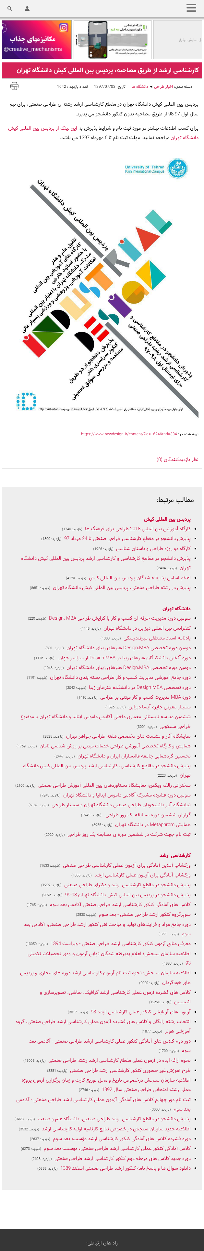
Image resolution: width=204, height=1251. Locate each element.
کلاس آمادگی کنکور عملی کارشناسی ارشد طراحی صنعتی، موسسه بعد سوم (117, 1149)
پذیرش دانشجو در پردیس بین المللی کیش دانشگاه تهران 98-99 (128, 895)
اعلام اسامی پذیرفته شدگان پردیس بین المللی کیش (140, 578)
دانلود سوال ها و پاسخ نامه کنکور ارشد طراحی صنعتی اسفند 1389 (125, 1169)
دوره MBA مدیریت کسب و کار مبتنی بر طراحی (145, 697)
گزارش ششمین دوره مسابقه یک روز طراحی (147, 815)
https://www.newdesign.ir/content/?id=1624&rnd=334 (129, 434)
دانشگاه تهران (176, 609)
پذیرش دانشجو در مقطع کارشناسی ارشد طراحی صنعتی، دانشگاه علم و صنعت (114, 1119)
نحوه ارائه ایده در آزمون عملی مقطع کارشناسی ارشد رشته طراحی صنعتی (119, 1061)
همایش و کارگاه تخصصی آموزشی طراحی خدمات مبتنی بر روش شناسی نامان (115, 746)
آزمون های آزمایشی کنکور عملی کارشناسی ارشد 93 (141, 1012)
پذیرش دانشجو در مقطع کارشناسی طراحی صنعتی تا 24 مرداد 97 (127, 539)
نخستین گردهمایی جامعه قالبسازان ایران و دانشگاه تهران (134, 756)
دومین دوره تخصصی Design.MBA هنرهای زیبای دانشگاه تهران (128, 648)
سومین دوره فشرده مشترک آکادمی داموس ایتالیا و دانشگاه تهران (127, 795)
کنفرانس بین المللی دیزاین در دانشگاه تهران (147, 629)
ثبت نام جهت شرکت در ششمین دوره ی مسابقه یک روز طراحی (129, 835)
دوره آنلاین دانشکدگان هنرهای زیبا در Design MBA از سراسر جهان (124, 658)
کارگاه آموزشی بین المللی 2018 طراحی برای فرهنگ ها (138, 529)
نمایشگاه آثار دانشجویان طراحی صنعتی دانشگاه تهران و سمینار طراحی (121, 805)
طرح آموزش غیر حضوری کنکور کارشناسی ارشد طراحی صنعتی (130, 1071)
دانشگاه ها (140, 87)
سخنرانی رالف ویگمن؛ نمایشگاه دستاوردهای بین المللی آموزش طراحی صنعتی (114, 786)
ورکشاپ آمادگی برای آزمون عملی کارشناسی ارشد (142, 875)
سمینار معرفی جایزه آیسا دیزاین (159, 707)
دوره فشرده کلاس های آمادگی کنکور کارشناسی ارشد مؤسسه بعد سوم (122, 1139)
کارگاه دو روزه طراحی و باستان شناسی (153, 549)
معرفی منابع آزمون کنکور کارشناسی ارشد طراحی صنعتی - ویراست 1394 (121, 944)
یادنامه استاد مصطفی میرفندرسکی (157, 638)
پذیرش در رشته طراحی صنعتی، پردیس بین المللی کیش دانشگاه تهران (122, 588)
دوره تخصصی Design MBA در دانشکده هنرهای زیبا (140, 688)
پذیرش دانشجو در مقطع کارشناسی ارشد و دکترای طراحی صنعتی (127, 885)
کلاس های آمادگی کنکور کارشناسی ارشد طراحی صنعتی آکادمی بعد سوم (120, 905)
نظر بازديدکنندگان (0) (177, 460)
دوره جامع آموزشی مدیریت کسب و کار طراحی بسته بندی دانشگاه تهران (120, 678)
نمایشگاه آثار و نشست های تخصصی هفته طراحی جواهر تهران (128, 736)
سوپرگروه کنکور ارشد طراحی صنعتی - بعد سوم (145, 915)
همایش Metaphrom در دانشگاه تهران (153, 825)
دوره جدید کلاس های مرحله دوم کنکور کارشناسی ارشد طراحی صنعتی (122, 1159)
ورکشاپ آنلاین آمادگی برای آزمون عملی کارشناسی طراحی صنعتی (127, 866)
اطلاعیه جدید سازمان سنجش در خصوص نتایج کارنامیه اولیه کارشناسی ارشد (116, 1129)
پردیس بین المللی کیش (167, 519)
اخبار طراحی (163, 87)
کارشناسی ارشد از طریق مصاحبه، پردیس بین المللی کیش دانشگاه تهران (108, 70)
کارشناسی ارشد (175, 856)
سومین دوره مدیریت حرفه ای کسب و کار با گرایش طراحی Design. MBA (120, 618)
